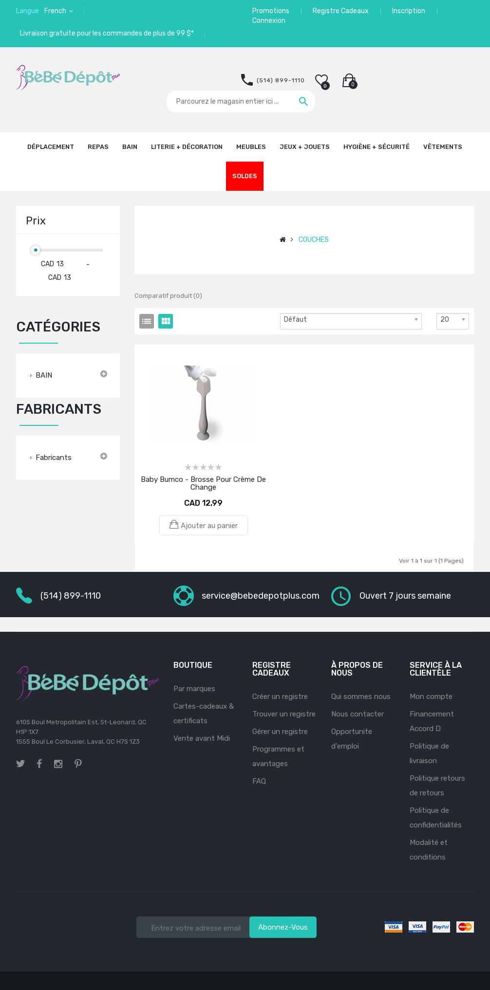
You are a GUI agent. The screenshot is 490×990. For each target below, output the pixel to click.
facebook (39, 763)
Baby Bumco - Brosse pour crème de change (203, 483)
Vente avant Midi (201, 738)
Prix (36, 220)
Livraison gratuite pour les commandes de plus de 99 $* (107, 33)
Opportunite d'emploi (351, 739)
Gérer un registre (280, 731)
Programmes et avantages (278, 756)
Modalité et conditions (429, 850)
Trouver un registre (284, 714)
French (56, 11)
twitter (20, 763)
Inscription (408, 11)
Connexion (268, 21)
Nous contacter (357, 714)
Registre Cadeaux (341, 11)
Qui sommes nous (361, 696)
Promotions (270, 11)
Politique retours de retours (437, 785)
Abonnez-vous (283, 927)
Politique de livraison (429, 753)
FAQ (259, 781)
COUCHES (314, 240)
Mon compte (431, 696)
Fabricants (54, 457)
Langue (27, 11)
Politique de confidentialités (436, 817)
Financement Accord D (432, 721)
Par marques (194, 688)
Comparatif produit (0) (168, 295)
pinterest (78, 763)
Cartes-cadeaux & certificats (203, 713)
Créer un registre (280, 696)
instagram (58, 762)
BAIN (44, 375)
